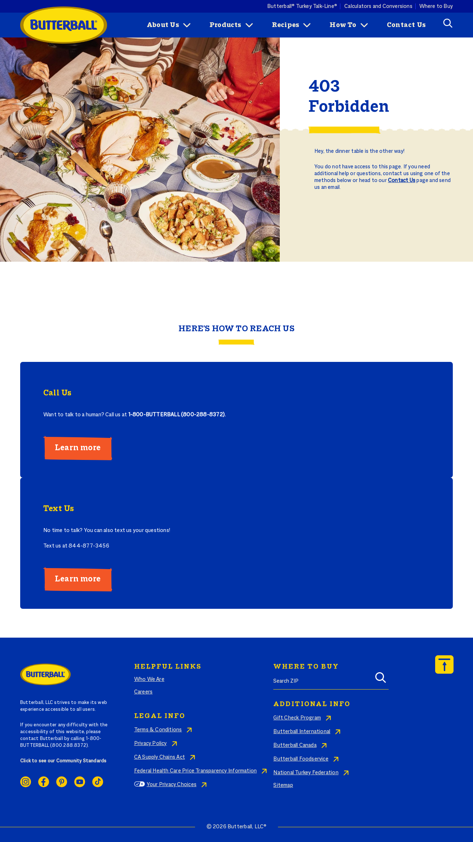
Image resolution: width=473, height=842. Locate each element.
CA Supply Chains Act (159, 757)
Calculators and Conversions (378, 6)
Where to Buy (436, 6)
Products (225, 25)
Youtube (79, 781)
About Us (163, 25)
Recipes (285, 25)
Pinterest (61, 781)
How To (343, 25)
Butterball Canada (295, 745)
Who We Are (149, 679)
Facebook (43, 781)
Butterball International (301, 732)
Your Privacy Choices (171, 785)
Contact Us (406, 25)
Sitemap (283, 785)
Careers (143, 692)
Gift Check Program (297, 718)
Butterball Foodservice (300, 759)
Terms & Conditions (158, 730)
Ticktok (97, 781)
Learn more (78, 448)
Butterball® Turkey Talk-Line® (302, 6)
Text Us (58, 509)
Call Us (57, 393)
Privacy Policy (150, 743)
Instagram (25, 781)
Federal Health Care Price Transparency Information (195, 771)
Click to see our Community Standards (63, 761)
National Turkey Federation (305, 773)
